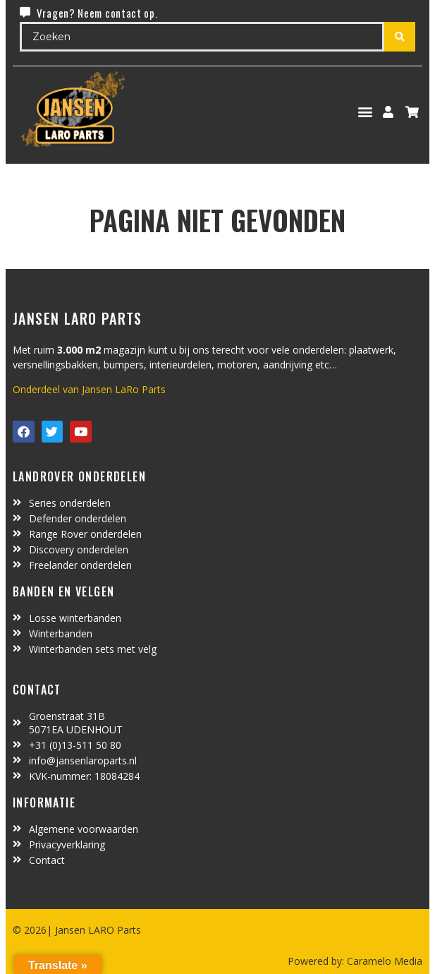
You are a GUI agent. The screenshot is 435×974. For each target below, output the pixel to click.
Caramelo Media (383, 961)
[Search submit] (399, 37)
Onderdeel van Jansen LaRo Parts (89, 389)
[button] (365, 112)
